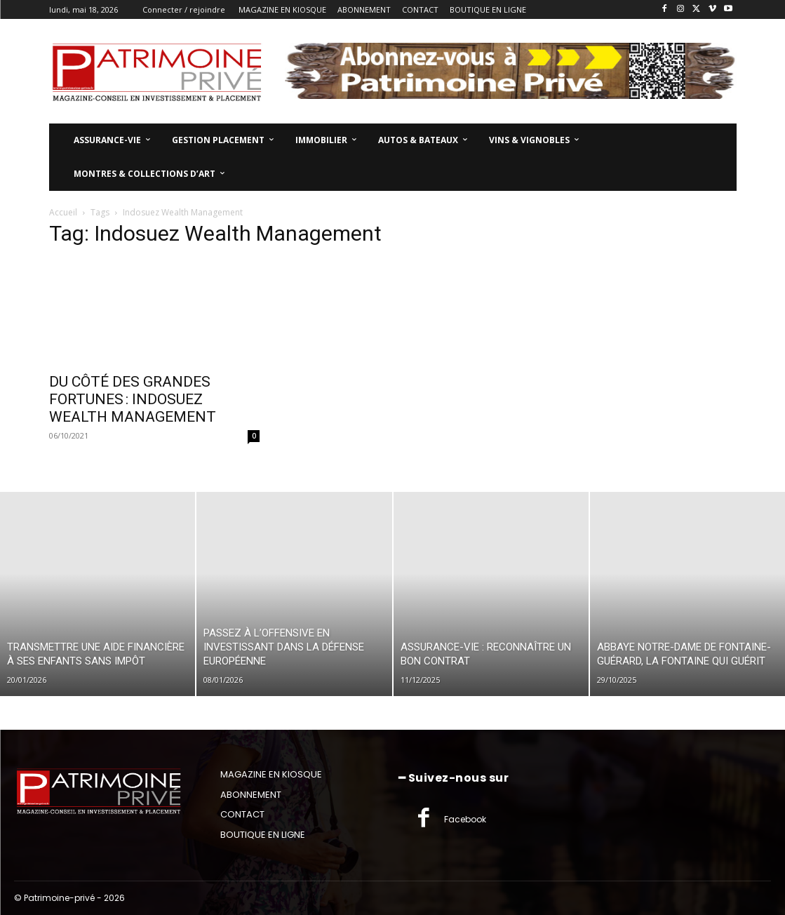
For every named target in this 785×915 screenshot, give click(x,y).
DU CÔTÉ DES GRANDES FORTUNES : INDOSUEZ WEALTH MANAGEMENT (132, 399)
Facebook (465, 819)
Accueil (63, 212)
